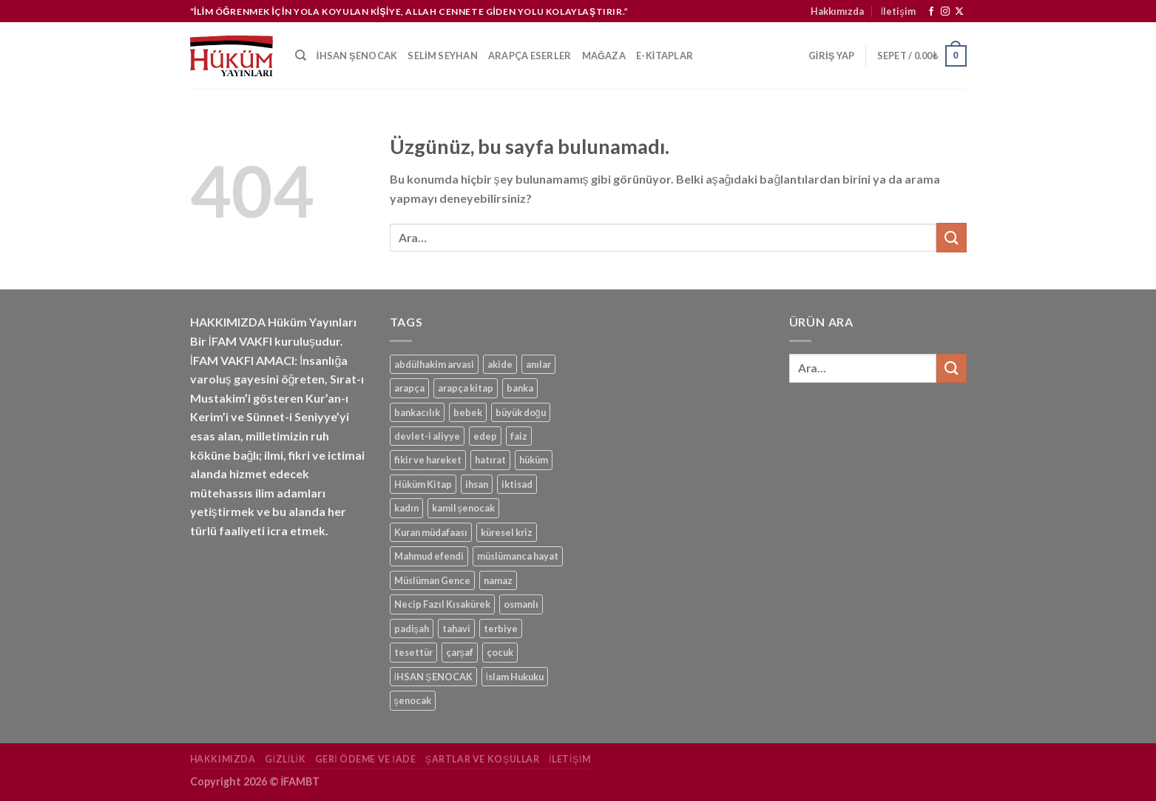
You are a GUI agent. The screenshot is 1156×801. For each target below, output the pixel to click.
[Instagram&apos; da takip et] (945, 12)
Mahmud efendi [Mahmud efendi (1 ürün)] (429, 556)
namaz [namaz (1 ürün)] (498, 580)
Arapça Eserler (530, 55)
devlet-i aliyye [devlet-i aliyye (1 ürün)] (427, 436)
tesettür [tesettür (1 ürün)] (413, 652)
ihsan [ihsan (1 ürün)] (476, 484)
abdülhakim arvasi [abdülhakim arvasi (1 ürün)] (434, 364)
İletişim (898, 11)
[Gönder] (951, 237)
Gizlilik (285, 759)
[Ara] (300, 55)
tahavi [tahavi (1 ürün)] (456, 628)
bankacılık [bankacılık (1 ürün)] (417, 412)
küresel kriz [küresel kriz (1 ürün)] (507, 532)
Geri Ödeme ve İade (365, 759)
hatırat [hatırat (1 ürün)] (490, 460)
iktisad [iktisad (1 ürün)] (517, 484)
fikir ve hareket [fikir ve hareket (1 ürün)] (428, 460)
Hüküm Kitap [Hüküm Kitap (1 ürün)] (423, 484)
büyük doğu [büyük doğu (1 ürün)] (521, 412)
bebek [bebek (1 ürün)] (467, 412)
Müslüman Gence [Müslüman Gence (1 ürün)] (432, 580)
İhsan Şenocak (357, 55)
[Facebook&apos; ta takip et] (931, 12)
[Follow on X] (959, 12)
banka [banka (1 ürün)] (520, 388)
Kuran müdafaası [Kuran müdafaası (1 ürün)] (430, 532)
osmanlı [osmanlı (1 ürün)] (521, 604)
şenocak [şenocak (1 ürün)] (412, 700)
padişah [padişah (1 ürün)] (411, 628)
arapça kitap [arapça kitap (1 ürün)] (465, 388)
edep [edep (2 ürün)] (485, 436)
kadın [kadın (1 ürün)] (406, 508)
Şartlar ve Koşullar (482, 759)
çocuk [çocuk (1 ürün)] (500, 652)
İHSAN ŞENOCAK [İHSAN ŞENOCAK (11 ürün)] (433, 677)
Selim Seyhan (443, 55)
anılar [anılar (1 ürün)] (538, 364)
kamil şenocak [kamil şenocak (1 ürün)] (463, 508)
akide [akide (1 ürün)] (500, 364)
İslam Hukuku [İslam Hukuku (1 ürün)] (515, 677)
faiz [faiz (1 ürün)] (518, 436)
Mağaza (604, 55)
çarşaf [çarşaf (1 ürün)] (459, 652)
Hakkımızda (837, 11)
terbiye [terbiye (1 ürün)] (501, 628)
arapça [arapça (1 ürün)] (409, 388)
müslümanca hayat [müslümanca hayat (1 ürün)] (517, 556)
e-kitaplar (664, 55)
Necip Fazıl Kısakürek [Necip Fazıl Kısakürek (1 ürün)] (442, 604)
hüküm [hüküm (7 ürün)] (533, 460)
